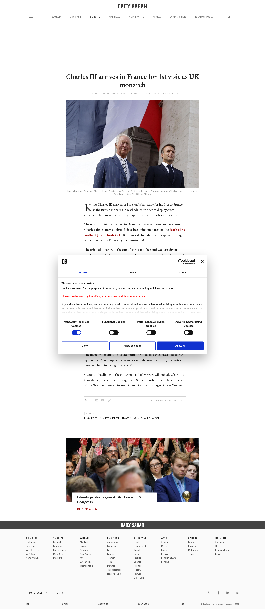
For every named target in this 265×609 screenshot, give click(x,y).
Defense (111, 565)
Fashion (137, 557)
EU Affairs (30, 554)
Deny (85, 345)
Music (164, 546)
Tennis (191, 554)
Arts (164, 538)
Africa (157, 17)
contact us (144, 604)
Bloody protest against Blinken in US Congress (110, 499)
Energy (110, 550)
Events (164, 550)
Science (137, 561)
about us (103, 604)
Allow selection (132, 345)
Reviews (165, 561)
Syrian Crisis (178, 17)
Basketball (193, 546)
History (137, 569)
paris (134, 418)
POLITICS (31, 538)
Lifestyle (140, 538)
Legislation (31, 546)
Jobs (28, 604)
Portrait (164, 554)
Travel (137, 550)
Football (192, 542)
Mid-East (75, 17)
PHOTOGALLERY (89, 509)
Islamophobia (204, 17)
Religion (138, 565)
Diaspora (57, 557)
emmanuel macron (150, 418)
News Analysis (32, 557)
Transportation (114, 569)
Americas (114, 17)
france (125, 418)
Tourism (111, 557)
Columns (219, 542)
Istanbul (57, 542)
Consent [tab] (83, 272)
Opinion (220, 538)
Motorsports (194, 550)
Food (136, 554)
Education (58, 546)
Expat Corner (140, 577)
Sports (193, 538)
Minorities (58, 554)
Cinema (164, 542)
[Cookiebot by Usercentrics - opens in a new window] (180, 261)
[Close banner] (202, 261)
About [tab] (182, 272)
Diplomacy (31, 542)
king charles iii (91, 418)
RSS (182, 604)
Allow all (180, 345)
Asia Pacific (136, 17)
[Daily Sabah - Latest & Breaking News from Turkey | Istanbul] (132, 6)
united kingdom (111, 418)
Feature (137, 573)
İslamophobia (86, 565)
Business (113, 538)
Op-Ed (218, 546)
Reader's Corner (223, 550)
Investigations (59, 550)
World (56, 17)
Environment (140, 546)
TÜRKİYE (58, 538)
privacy (64, 604)
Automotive (112, 542)
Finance (110, 554)
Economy (111, 546)
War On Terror (33, 550)
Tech (109, 561)
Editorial (219, 554)
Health (137, 542)
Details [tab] (132, 272)
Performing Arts (168, 557)
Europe (95, 17)
